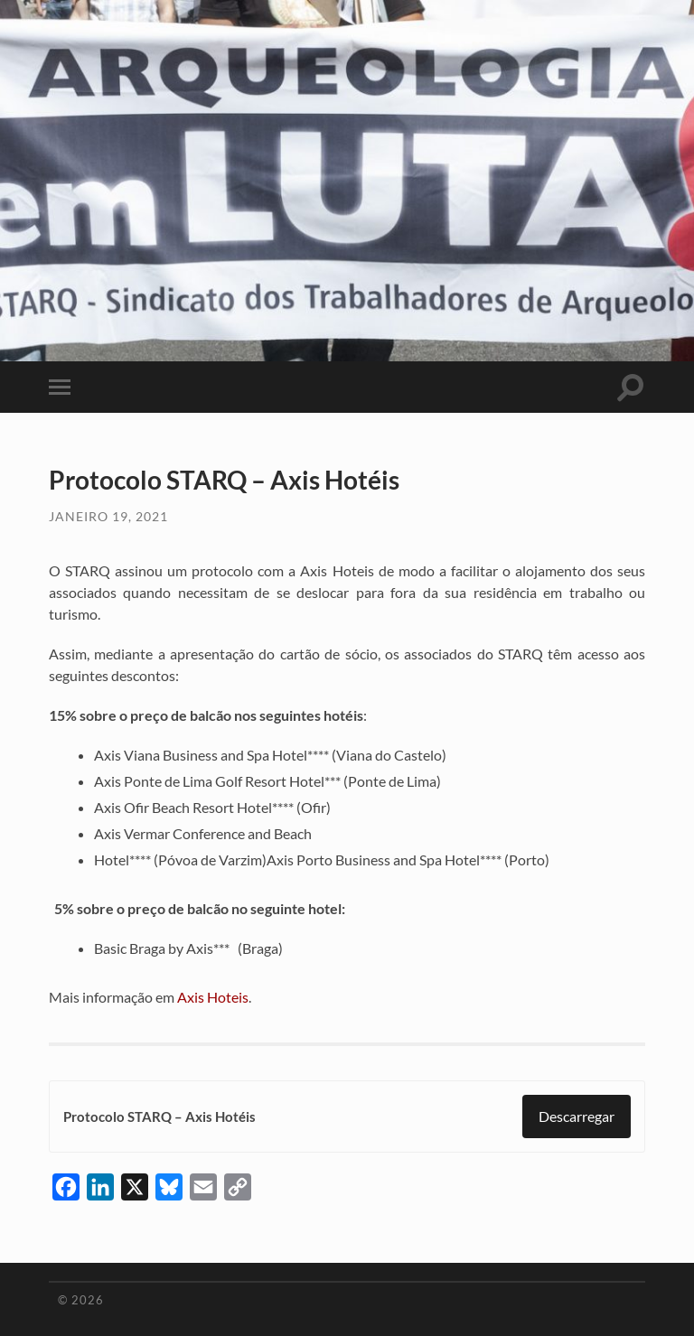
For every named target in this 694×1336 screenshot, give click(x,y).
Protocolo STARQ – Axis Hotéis (159, 1116)
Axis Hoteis (213, 996)
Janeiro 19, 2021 (108, 516)
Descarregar (576, 1116)
